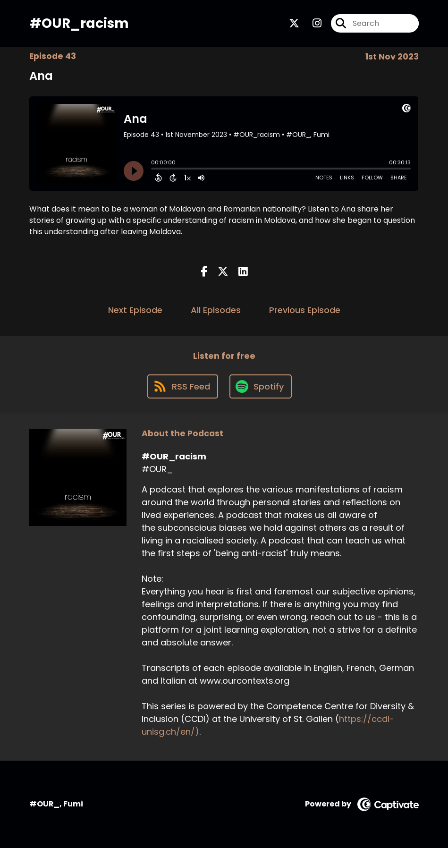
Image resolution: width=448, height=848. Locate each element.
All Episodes (216, 310)
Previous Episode (304, 310)
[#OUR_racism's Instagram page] (311, 23)
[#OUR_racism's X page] (294, 23)
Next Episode (135, 310)
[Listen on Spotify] (260, 386)
